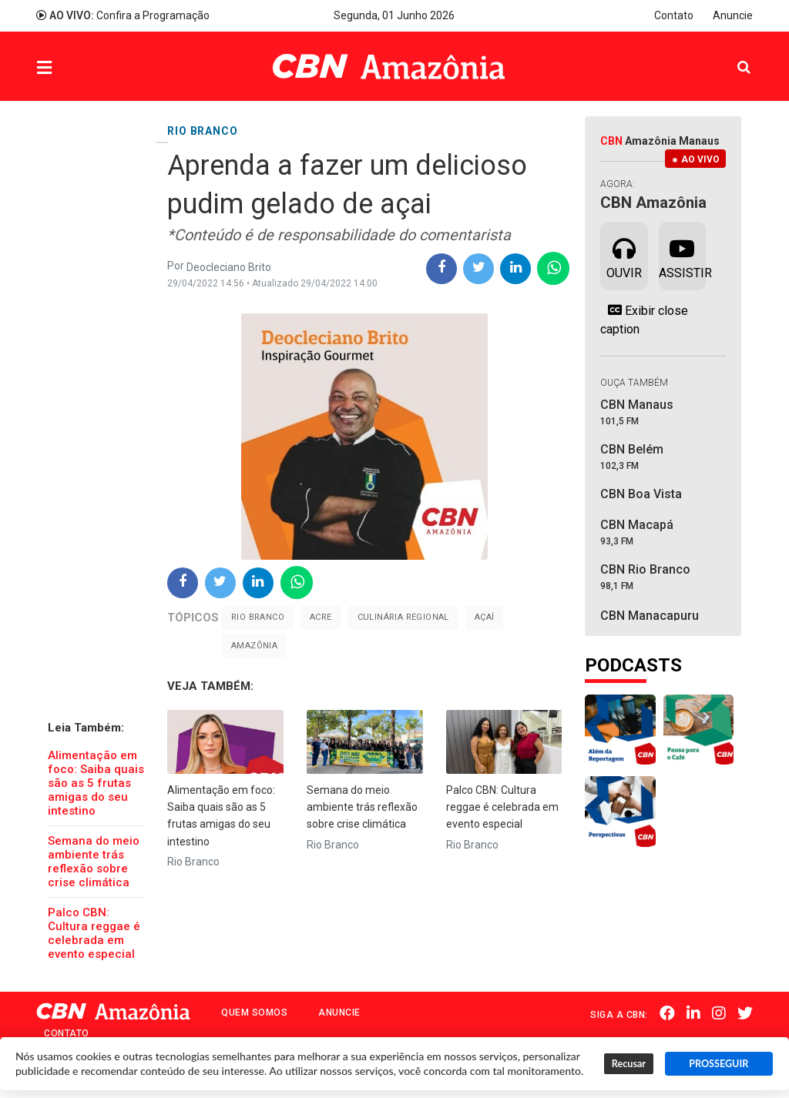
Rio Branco (257, 617)
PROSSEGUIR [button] (718, 1064)
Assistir (682, 254)
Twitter (745, 1013)
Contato (673, 15)
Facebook (667, 1013)
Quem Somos (254, 1012)
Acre (321, 617)
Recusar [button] (629, 1064)
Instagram (719, 1013)
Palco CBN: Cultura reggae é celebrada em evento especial (94, 933)
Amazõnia (254, 646)
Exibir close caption (644, 319)
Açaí (485, 617)
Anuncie (733, 15)
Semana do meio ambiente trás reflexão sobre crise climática (93, 861)
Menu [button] (75, 68)
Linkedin (693, 1013)
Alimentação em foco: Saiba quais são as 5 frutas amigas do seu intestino (96, 783)
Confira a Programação (123, 15)
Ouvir (624, 254)
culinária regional (403, 617)
